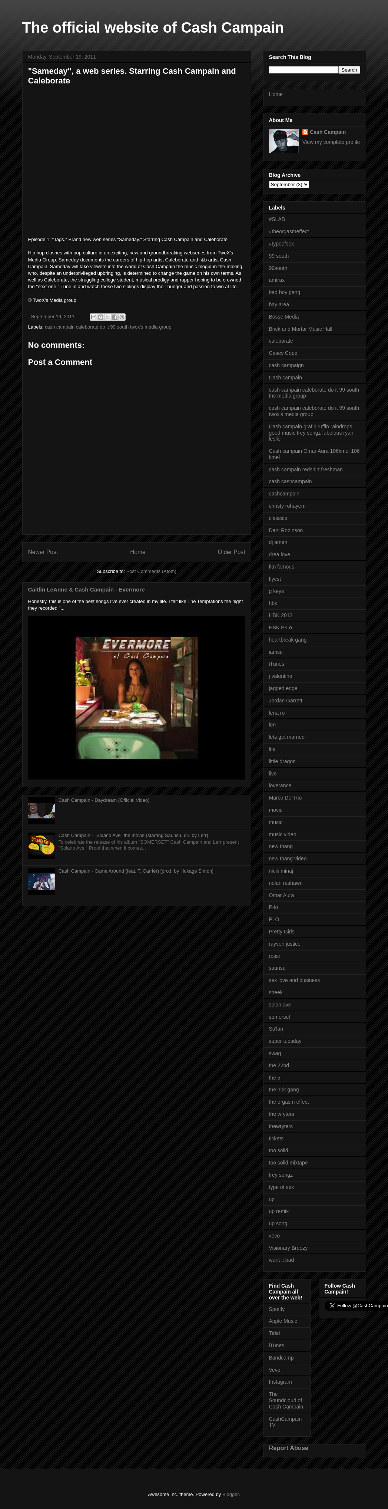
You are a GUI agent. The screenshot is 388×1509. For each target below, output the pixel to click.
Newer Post (43, 552)
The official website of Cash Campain (153, 27)
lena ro (277, 713)
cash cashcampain (290, 481)
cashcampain (284, 494)
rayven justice (285, 944)
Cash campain (285, 377)
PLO (274, 919)
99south (278, 268)
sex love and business (294, 980)
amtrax (277, 280)
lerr (272, 725)
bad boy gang (285, 292)
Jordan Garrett (285, 701)
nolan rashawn (286, 883)
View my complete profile (331, 142)
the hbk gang (284, 1090)
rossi (274, 956)
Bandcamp (281, 1358)
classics (278, 518)
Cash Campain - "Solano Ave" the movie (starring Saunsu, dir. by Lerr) (133, 835)
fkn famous (281, 567)
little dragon (282, 761)
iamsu (276, 652)
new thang (281, 846)
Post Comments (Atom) (151, 571)
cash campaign (286, 365)
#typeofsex (281, 244)
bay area (279, 304)
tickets (276, 1138)
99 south (279, 256)
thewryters (281, 1126)
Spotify (277, 1309)
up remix (279, 1211)
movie (276, 810)
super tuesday (285, 1041)
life (272, 749)
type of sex (281, 1187)
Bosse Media (284, 317)
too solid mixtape (288, 1163)
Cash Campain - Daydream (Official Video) (104, 800)
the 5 (275, 1078)
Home (138, 552)
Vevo (275, 1370)
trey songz (281, 1175)
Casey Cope (283, 353)
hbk (273, 603)
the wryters (281, 1114)
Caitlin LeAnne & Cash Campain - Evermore (86, 589)
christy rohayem (287, 506)
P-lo (273, 907)
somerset (280, 1017)
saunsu (277, 968)
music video (282, 834)
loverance (280, 785)
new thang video (288, 858)
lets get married (287, 737)
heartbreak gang (288, 640)
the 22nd (279, 1065)
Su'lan (276, 1029)
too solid (278, 1150)
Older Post (231, 552)
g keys (276, 591)
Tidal (274, 1333)
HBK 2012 (281, 615)
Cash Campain (328, 132)
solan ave (280, 1005)
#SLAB (277, 219)
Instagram (280, 1382)
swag (275, 1053)
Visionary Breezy (288, 1248)
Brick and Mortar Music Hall (300, 329)
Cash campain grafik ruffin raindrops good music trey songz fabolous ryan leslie (311, 433)
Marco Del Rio (285, 798)
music (276, 822)
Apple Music (283, 1321)
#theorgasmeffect (289, 231)
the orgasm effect (289, 1102)
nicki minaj (281, 871)
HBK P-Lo (280, 627)
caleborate (281, 341)
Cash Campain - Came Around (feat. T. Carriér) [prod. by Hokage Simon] (136, 871)
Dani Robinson (286, 530)
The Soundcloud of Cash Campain (286, 1400)
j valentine (280, 676)
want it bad (281, 1260)
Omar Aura (281, 895)
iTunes (277, 664)
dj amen (278, 542)
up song (278, 1223)
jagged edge (283, 688)
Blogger (230, 1494)
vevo (274, 1236)
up (272, 1199)
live (273, 774)
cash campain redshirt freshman (306, 469)
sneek (276, 992)
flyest (275, 579)
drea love (280, 554)
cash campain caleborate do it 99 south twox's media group (108, 327)
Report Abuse (289, 1447)
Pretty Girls (282, 932)
